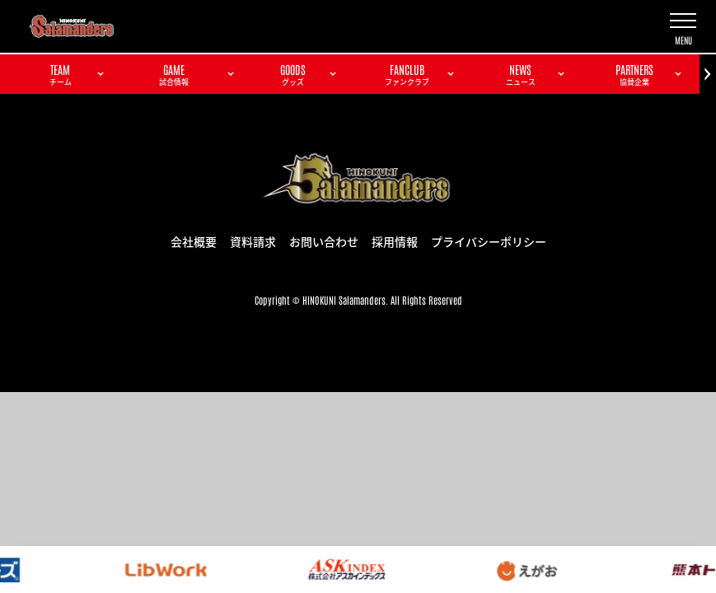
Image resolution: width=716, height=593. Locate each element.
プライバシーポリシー (488, 240)
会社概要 (194, 240)
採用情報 (395, 240)
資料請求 (253, 240)
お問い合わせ (323, 240)
